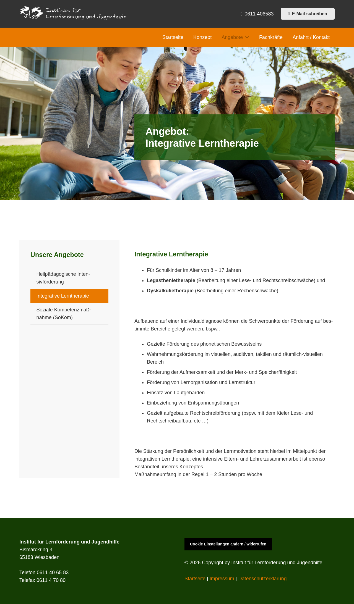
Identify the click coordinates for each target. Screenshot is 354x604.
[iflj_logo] (74, 14)
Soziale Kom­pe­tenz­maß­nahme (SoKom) (64, 313)
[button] (246, 37)
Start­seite (194, 578)
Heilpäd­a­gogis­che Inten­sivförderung (63, 278)
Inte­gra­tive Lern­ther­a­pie (63, 296)
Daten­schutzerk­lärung (262, 578)
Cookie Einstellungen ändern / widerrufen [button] (228, 544)
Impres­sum (222, 578)
